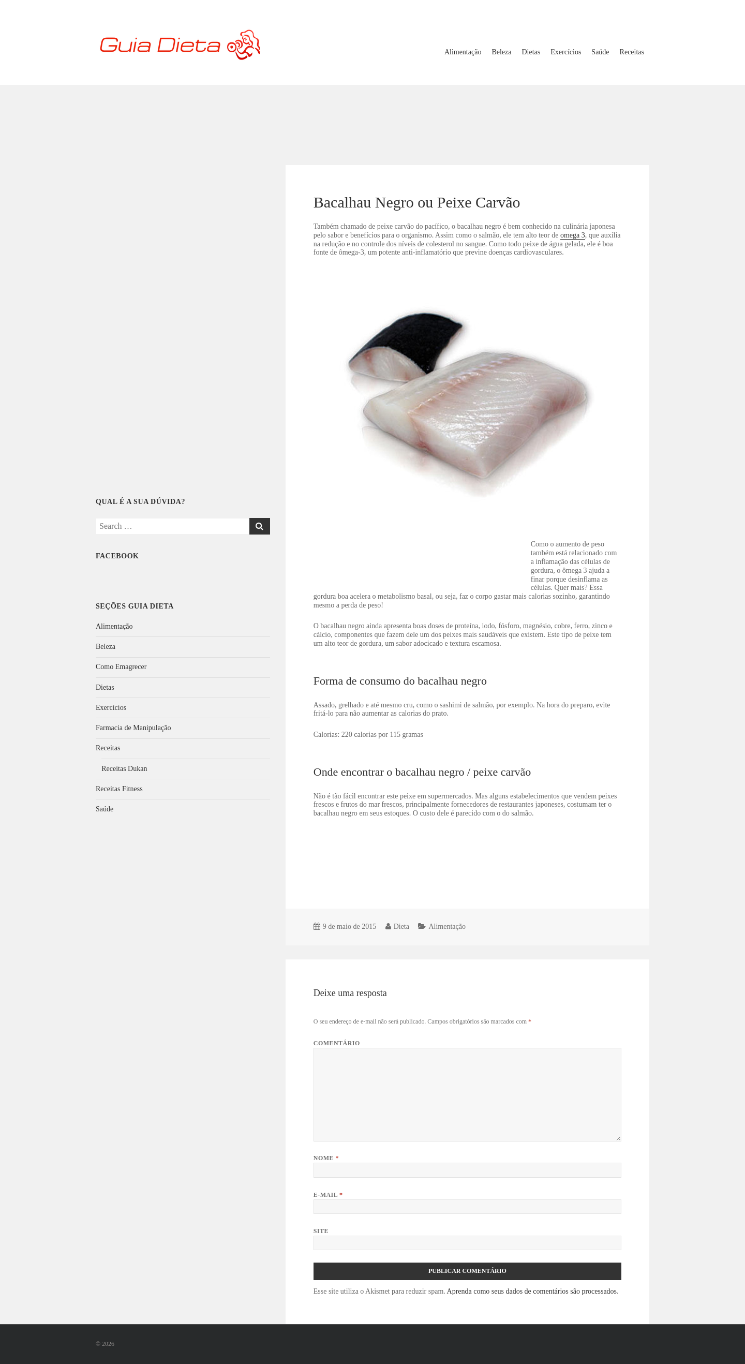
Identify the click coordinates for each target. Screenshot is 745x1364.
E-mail (328, 1194)
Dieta (401, 926)
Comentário (337, 1043)
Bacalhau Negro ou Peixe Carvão (417, 202)
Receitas (632, 52)
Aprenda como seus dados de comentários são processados (532, 1291)
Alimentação (463, 52)
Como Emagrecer (121, 667)
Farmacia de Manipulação (133, 728)
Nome (326, 1158)
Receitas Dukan (124, 769)
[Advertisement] (372, 118)
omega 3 (572, 235)
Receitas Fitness (119, 789)
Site (321, 1231)
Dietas (531, 52)
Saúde (600, 52)
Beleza (501, 52)
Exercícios (565, 52)
